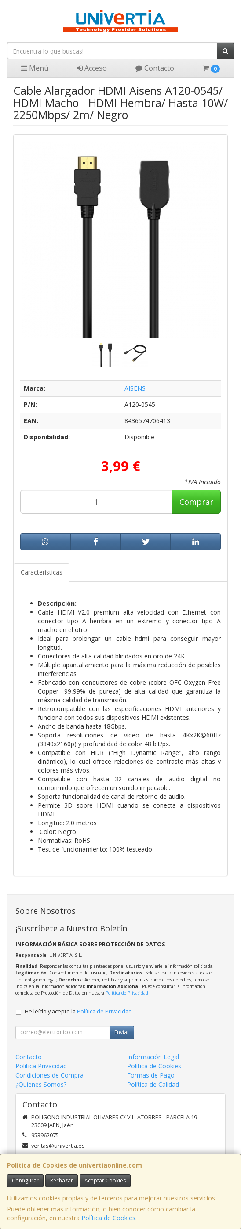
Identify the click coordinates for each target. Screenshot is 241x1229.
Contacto (154, 68)
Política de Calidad (153, 1084)
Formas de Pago (151, 1075)
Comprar (196, 501)
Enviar (121, 1032)
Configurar (25, 1180)
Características (41, 572)
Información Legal (153, 1057)
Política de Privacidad (127, 993)
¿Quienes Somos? (40, 1084)
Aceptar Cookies (105, 1180)
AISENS (135, 388)
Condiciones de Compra (49, 1075)
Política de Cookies (108, 1218)
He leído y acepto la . (79, 1011)
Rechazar (61, 1180)
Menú (34, 68)
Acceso (92, 68)
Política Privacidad (41, 1066)
